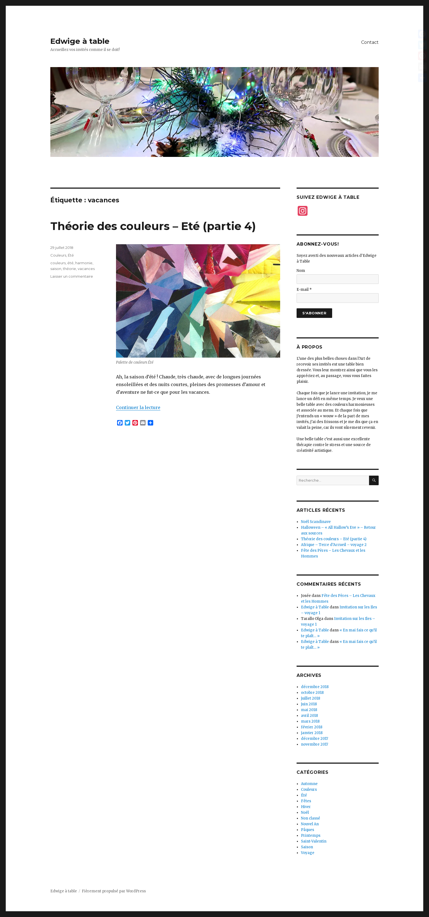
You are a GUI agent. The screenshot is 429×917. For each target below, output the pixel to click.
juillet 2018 (310, 698)
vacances (86, 268)
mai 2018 (309, 710)
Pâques (307, 829)
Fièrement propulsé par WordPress (114, 891)
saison (55, 268)
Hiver (306, 806)
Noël (305, 812)
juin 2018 (309, 704)
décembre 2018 (315, 687)
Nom (301, 270)
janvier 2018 (312, 733)
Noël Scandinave (316, 521)
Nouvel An (310, 824)
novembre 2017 (314, 744)
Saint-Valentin (313, 841)
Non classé (310, 818)
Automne (309, 783)
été (70, 263)
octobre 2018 (312, 692)
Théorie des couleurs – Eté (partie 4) (153, 226)
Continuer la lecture (138, 407)
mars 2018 (310, 721)
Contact (370, 42)
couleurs (58, 263)
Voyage (307, 852)
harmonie (83, 263)
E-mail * (304, 289)
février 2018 (311, 727)
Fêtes (306, 801)
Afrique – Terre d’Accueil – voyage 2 (334, 544)
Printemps (310, 835)
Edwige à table (79, 41)
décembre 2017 (314, 738)
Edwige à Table (315, 607)
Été (71, 255)
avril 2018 (309, 715)
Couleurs (58, 255)
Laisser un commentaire (71, 276)
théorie (69, 268)
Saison (307, 847)
